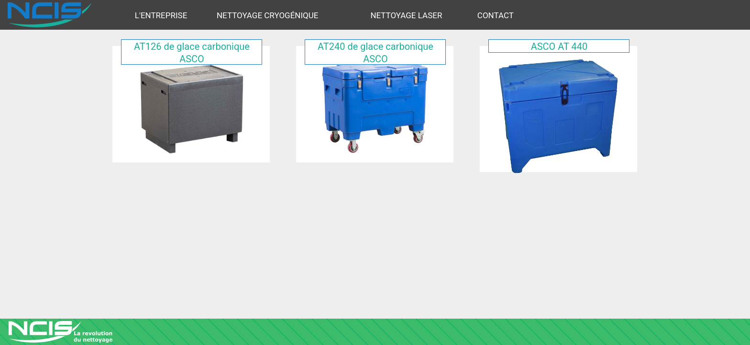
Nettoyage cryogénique (268, 15)
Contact (495, 15)
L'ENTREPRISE (161, 15)
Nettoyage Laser (406, 15)
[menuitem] (171, 15)
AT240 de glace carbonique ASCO (375, 53)
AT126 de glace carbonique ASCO (192, 53)
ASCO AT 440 (559, 46)
